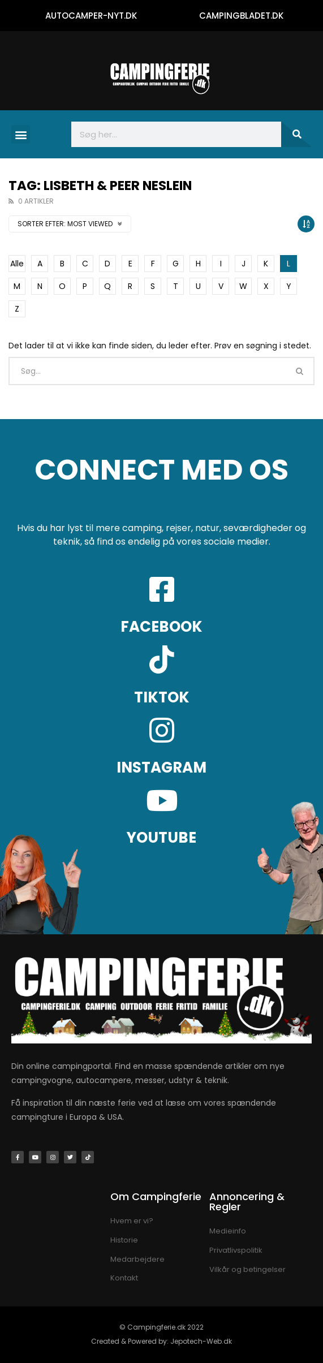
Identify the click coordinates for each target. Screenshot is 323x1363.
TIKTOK (162, 697)
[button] (20, 134)
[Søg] (296, 134)
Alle (17, 263)
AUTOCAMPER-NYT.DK (91, 15)
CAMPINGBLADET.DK (241, 15)
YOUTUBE (161, 837)
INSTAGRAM (161, 767)
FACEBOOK (161, 626)
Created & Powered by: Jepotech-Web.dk (161, 1341)
